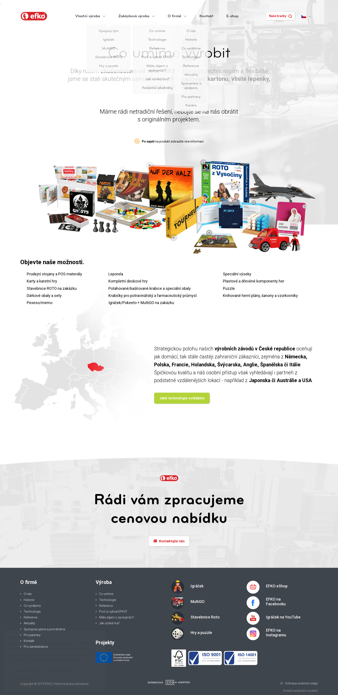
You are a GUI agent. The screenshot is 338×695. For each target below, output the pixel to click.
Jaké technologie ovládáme (182, 398)
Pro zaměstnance (36, 646)
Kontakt (206, 16)
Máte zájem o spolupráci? (116, 617)
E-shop (232, 16)
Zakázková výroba (136, 16)
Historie (29, 600)
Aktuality (29, 623)
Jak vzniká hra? (109, 623)
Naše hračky (280, 16)
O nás (28, 594)
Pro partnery (32, 635)
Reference (30, 617)
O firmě (177, 16)
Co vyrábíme (32, 605)
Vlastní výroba (90, 16)
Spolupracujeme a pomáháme (44, 629)
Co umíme (106, 594)
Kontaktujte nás (169, 541)
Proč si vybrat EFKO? (113, 611)
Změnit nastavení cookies (300, 690)
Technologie (32, 611)
